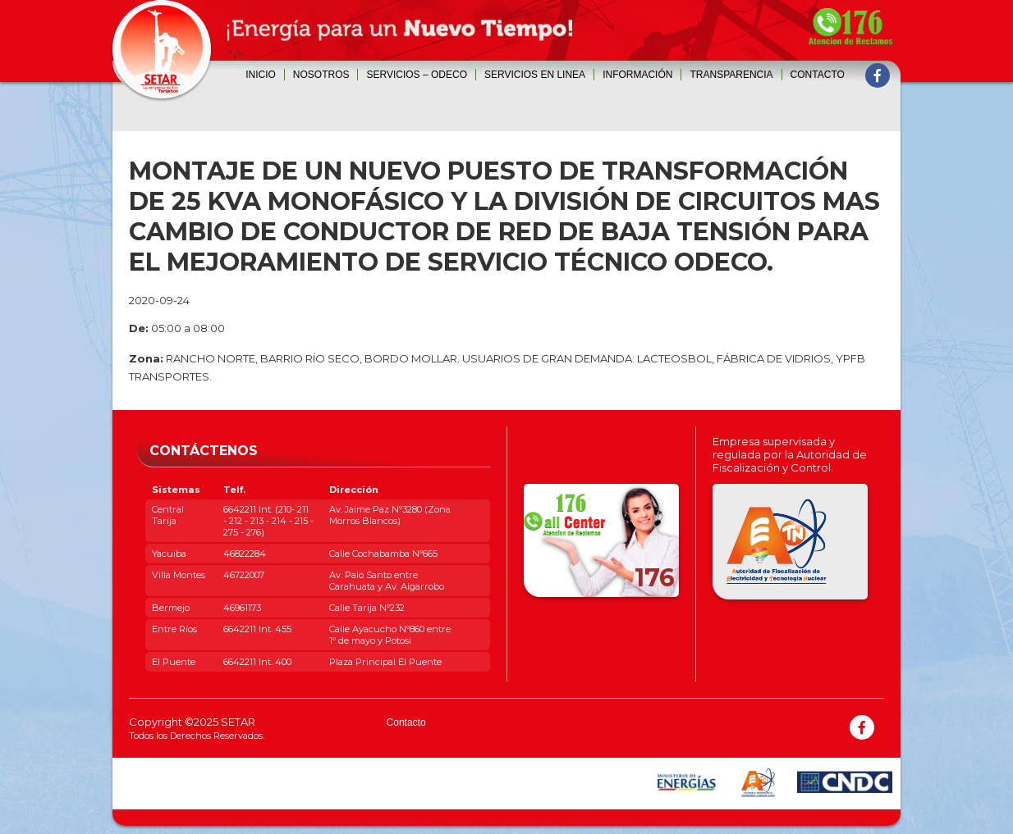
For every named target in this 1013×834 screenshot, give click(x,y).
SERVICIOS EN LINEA (534, 74)
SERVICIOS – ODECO (416, 74)
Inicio (260, 74)
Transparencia (731, 74)
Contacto (818, 74)
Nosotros (321, 74)
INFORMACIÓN (637, 74)
